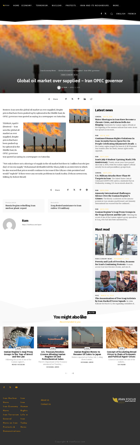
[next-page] (72, 373)
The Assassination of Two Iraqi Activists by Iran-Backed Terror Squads (115, 299)
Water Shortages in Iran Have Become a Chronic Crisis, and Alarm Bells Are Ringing (115, 122)
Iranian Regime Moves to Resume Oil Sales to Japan (87, 353)
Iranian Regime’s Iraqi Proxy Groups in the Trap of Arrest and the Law (115, 213)
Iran (96, 135)
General (98, 116)
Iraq (97, 295)
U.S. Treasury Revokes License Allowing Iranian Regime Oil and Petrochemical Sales (52, 355)
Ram (65, 87)
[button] (111, 14)
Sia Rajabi (122, 364)
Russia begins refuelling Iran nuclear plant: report (20, 207)
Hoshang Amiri (52, 367)
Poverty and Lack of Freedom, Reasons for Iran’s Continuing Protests (114, 262)
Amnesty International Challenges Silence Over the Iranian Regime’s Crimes (112, 196)
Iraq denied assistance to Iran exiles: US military (66, 207)
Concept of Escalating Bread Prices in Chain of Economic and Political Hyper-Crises (121, 354)
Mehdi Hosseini (18, 364)
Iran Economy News (48, 71)
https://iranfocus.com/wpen (31, 225)
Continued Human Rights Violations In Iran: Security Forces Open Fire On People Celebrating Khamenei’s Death (114, 141)
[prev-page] (66, 373)
